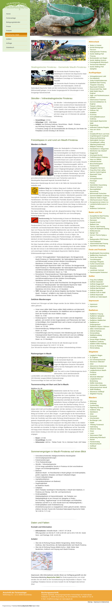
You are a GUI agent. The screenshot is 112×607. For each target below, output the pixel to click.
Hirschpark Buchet (96, 155)
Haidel (92, 422)
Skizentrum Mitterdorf (97, 362)
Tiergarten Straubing (97, 85)
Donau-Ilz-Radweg (96, 346)
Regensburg (94, 125)
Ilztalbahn (93, 112)
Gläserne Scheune (96, 187)
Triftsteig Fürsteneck (97, 424)
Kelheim (93, 97)
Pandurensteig (95, 442)
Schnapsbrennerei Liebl (98, 76)
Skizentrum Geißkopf (97, 392)
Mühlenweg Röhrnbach (98, 437)
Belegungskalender (13, 22)
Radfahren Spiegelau (97, 316)
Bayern (34, 605)
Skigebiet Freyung (96, 394)
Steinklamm (94, 412)
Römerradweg (95, 348)
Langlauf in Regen (96, 355)
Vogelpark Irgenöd (96, 108)
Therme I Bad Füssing (97, 226)
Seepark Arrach (95, 222)
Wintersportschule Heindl (98, 387)
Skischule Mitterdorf (96, 377)
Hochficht (93, 374)
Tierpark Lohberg (96, 106)
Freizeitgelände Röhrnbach (99, 62)
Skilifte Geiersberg (96, 383)
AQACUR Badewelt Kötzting (99, 229)
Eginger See (94, 233)
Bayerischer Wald (53, 577)
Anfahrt (8, 39)
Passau (92, 183)
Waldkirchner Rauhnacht (98, 255)
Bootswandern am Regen (98, 58)
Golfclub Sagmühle (96, 290)
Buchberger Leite (96, 420)
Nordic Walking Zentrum (98, 60)
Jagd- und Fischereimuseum (99, 95)
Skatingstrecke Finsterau (98, 52)
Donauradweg (94, 333)
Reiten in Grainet (95, 45)
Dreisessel (93, 416)
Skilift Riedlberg (95, 389)
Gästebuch (10, 47)
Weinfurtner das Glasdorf (98, 151)
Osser (92, 431)
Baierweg (93, 448)
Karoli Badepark (95, 241)
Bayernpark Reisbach (97, 87)
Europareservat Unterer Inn (99, 202)
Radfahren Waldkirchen (98, 320)
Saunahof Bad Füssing (97, 218)
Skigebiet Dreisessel (97, 368)
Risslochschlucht (95, 444)
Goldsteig (93, 403)
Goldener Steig (95, 410)
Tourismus (14, 605)
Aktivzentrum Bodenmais (98, 366)
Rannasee (93, 220)
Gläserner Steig (95, 429)
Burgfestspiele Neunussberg (99, 253)
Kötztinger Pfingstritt (97, 262)
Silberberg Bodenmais (97, 144)
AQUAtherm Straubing (97, 246)
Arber (92, 364)
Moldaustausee (95, 231)
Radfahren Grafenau (97, 341)
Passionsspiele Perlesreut (99, 272)
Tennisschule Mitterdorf (98, 64)
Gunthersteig (94, 405)
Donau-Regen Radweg (97, 339)
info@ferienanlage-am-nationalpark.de (60, 599)
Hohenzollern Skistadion (98, 385)
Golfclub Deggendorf (97, 284)
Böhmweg (93, 401)
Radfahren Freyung (96, 314)
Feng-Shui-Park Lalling (97, 170)
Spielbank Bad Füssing (98, 82)
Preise (8, 26)
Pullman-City (94, 110)
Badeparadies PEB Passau (99, 239)
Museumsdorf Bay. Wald (98, 89)
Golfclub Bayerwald (96, 295)
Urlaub (37, 605)
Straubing (93, 176)
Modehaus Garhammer (98, 208)
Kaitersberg (94, 427)
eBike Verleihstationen (97, 329)
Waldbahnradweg (96, 335)
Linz (91, 132)
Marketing (20, 605)
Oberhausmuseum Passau (99, 200)
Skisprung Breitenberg (97, 138)
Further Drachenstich (97, 264)
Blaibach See (94, 224)
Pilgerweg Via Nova (96, 407)
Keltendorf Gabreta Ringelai (99, 127)
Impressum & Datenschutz (101, 602)
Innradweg (93, 337)
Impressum (93, 304)
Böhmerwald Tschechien (98, 193)
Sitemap (90, 602)
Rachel (92, 439)
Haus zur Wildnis (95, 159)
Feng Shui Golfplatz (96, 280)
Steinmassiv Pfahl (96, 435)
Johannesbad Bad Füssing (99, 243)
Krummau (93, 114)
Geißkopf (93, 446)
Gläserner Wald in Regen (98, 198)
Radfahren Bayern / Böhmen (99, 326)
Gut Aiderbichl (94, 78)
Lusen (92, 433)
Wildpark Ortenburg (96, 146)
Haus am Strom (95, 129)
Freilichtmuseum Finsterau (99, 157)
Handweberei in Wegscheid (99, 149)
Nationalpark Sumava (97, 140)
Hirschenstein (94, 418)
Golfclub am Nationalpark (98, 297)
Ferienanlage (11, 18)
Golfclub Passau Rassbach (99, 286)
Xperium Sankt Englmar (98, 172)
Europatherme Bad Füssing (99, 216)
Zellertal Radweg (95, 331)
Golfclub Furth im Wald (97, 292)
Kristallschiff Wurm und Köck (99, 134)
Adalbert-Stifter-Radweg (98, 344)
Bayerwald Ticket (96, 174)
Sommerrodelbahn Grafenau (99, 196)
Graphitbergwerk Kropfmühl (99, 136)
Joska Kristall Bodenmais (98, 80)
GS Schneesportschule (98, 360)
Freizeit (9, 30)
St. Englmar (94, 357)
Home (8, 14)
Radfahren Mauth (96, 318)
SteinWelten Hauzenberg (98, 185)
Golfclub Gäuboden (96, 282)
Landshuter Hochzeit (97, 270)
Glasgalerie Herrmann (97, 168)
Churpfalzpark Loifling (97, 142)
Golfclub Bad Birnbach (97, 288)
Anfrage (9, 43)
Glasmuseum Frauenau (98, 100)
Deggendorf (94, 153)
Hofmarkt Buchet (95, 161)
